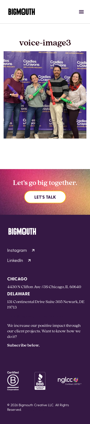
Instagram (21, 250)
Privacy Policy (34, 409)
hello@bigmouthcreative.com (35, 316)
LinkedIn (19, 260)
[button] (81, 12)
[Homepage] (21, 11)
